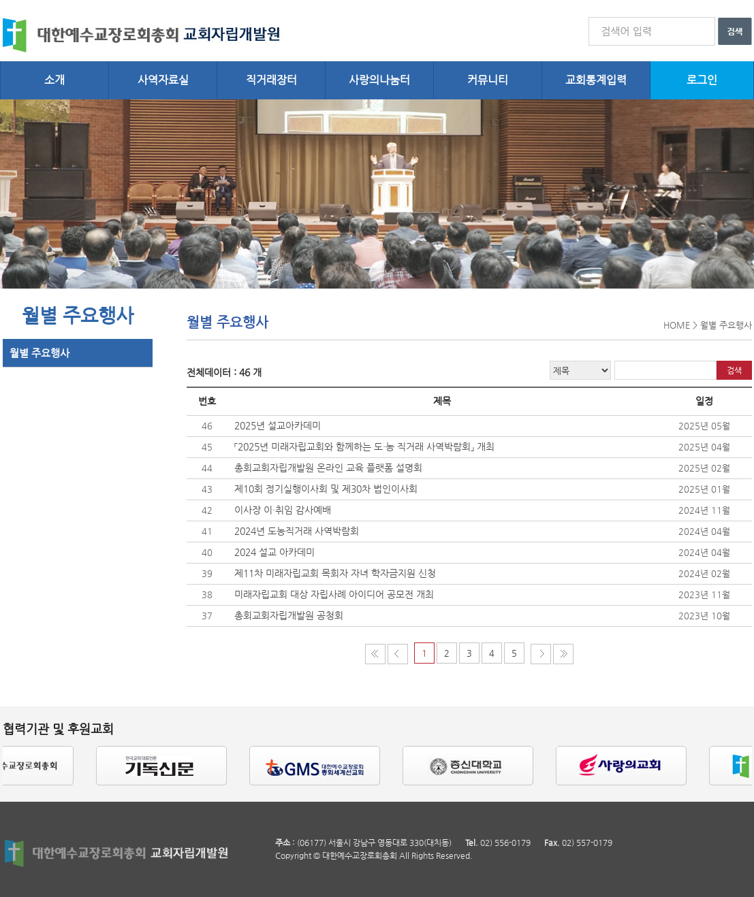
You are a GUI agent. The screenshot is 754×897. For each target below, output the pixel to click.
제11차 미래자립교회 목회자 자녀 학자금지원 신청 (335, 573)
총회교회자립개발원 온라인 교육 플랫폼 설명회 (328, 467)
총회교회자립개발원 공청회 (288, 615)
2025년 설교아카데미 (277, 425)
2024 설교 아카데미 (274, 552)
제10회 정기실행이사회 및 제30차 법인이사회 (326, 488)
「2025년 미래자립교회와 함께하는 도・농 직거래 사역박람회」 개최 (364, 446)
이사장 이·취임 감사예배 (282, 509)
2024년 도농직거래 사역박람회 (296, 530)
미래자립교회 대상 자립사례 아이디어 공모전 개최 (334, 594)
